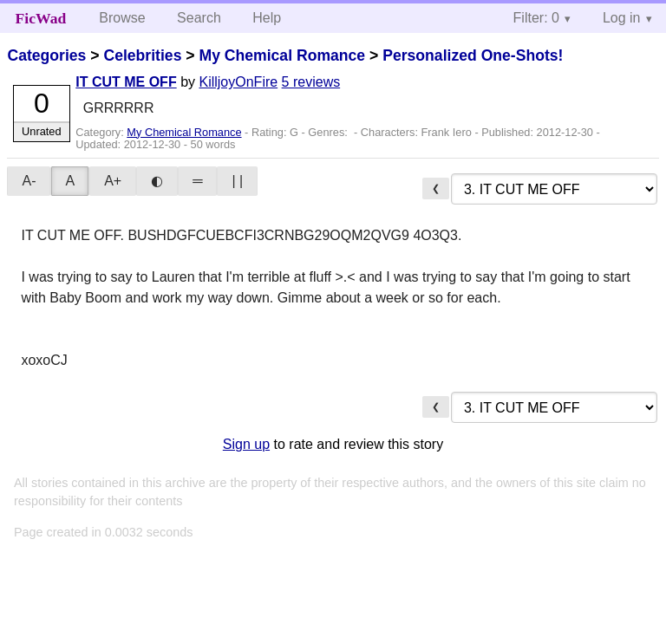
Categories (46, 55)
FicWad (41, 18)
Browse (122, 17)
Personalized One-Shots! (472, 55)
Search (199, 17)
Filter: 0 (536, 17)
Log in (622, 17)
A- (29, 180)
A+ (112, 180)
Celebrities (142, 55)
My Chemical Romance (282, 55)
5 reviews (311, 82)
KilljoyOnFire (238, 82)
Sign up (246, 444)
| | (237, 180)
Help (266, 17)
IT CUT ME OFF (125, 82)
